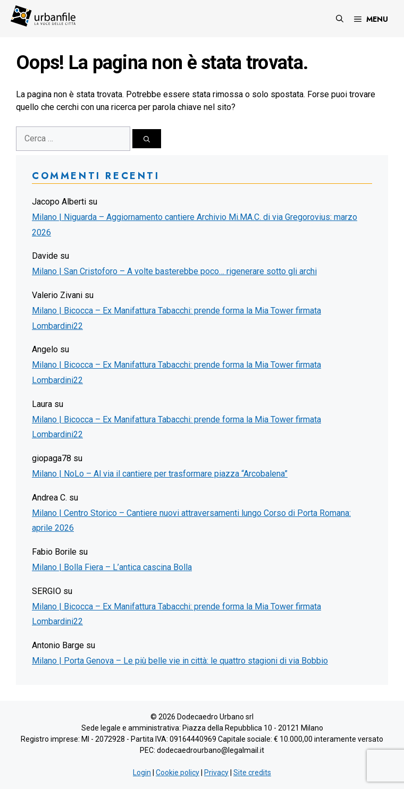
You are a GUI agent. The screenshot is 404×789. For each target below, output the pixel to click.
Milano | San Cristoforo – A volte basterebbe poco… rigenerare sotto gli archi (174, 271)
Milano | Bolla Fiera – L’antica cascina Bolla (112, 567)
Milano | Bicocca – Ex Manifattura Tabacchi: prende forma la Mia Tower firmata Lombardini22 (176, 318)
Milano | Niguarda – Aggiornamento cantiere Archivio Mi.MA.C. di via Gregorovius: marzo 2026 (194, 224)
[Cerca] (146, 138)
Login (142, 772)
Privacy (216, 772)
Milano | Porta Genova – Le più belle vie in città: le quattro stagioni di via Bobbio (180, 661)
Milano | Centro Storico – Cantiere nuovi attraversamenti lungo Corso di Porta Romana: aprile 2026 (191, 520)
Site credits (252, 772)
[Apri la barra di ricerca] (340, 19)
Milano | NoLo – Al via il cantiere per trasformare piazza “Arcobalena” (160, 474)
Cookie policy (177, 772)
